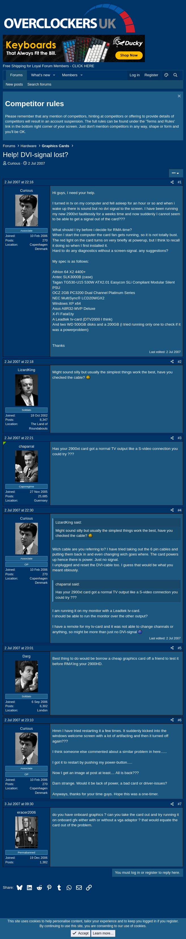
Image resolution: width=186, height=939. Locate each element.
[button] (54, 75)
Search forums (39, 84)
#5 (179, 648)
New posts (14, 84)
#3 (179, 438)
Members (69, 75)
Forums (16, 75)
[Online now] (4, 443)
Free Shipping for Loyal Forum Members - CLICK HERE (48, 66)
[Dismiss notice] (178, 97)
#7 (179, 804)
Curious (14, 163)
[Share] (172, 182)
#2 (179, 362)
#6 (179, 720)
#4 (179, 510)
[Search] (175, 75)
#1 (179, 182)
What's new (40, 75)
